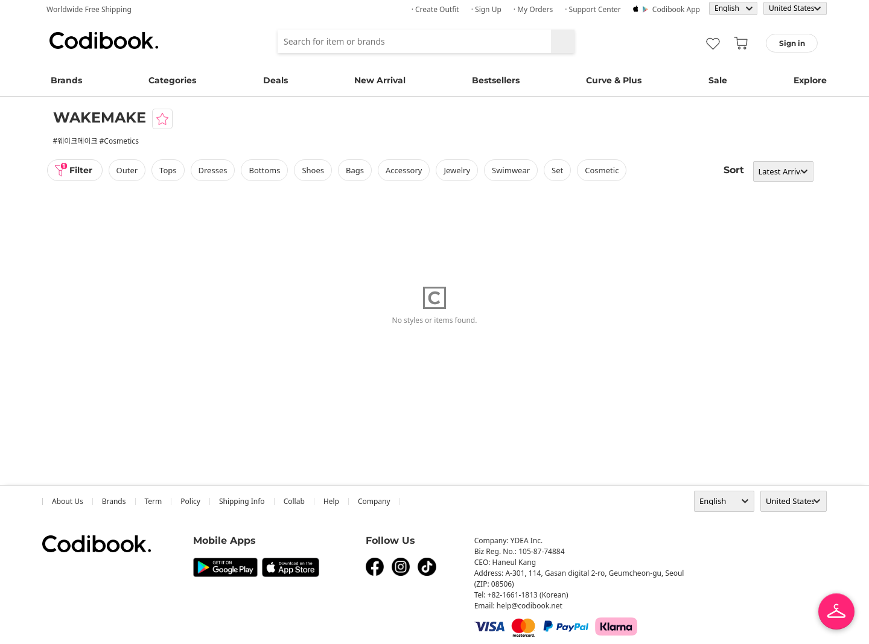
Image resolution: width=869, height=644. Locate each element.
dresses (213, 170)
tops (167, 170)
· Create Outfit (435, 9)
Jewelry (457, 170)
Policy (190, 501)
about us (67, 501)
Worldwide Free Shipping (89, 9)
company (374, 501)
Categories (172, 80)
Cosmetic (602, 170)
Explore (810, 80)
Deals (275, 80)
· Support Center (593, 9)
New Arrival (380, 80)
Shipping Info (242, 501)
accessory (404, 170)
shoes (313, 170)
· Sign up (486, 9)
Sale (717, 80)
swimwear (511, 170)
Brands (66, 80)
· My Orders (533, 9)
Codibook (103, 40)
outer (127, 170)
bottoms (264, 170)
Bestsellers (496, 80)
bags (355, 170)
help (331, 501)
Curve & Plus (613, 80)
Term (153, 501)
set (557, 170)
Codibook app (676, 9)
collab (294, 501)
